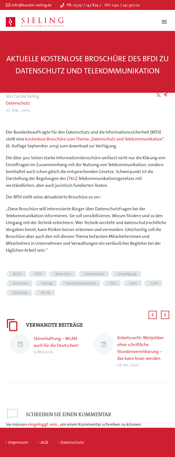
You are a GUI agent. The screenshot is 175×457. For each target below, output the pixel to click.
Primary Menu (164, 21)
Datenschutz (18, 103)
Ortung (46, 283)
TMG (133, 283)
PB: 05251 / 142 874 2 (84, 4)
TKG (72, 178)
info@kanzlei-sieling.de (32, 4)
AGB (44, 442)
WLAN (45, 292)
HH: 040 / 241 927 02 (122, 4)
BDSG (17, 274)
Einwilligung (127, 274)
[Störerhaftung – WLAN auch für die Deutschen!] (22, 345)
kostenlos (20, 283)
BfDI (38, 274)
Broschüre (63, 274)
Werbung (20, 292)
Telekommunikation (81, 283)
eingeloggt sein (43, 424)
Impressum (18, 442)
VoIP (154, 283)
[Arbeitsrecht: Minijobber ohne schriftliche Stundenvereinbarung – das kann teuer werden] (105, 351)
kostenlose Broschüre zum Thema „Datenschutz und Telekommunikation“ (94, 139)
